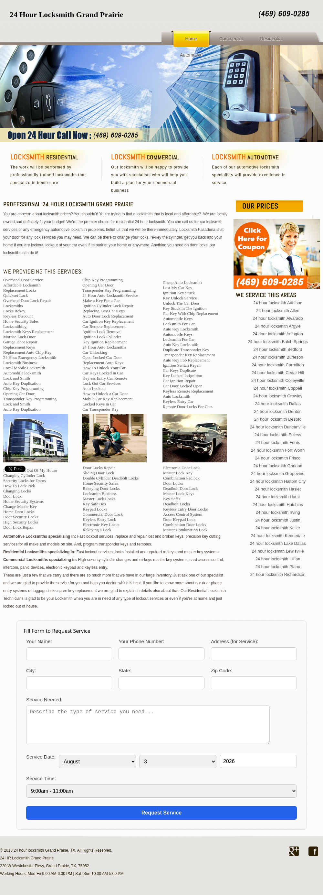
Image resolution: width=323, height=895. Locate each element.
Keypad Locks (95, 509)
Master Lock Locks (99, 498)
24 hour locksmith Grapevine (277, 473)
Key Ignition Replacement (104, 342)
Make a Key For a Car (101, 300)
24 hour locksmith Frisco (278, 458)
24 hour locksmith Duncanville (278, 427)
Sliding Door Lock (98, 472)
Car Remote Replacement (104, 326)
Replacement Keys (19, 347)
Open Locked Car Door (102, 357)
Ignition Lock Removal (101, 331)
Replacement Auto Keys (102, 362)
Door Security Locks (20, 516)
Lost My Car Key (177, 287)
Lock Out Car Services (101, 383)
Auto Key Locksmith (180, 329)
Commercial (231, 38)
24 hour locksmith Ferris (277, 442)
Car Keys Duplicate (179, 370)
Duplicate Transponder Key (186, 349)
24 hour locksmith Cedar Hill (278, 372)
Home (191, 38)
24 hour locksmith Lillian (277, 558)
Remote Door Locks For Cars (188, 406)
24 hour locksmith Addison (277, 302)
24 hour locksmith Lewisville (278, 551)
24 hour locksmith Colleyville (277, 380)
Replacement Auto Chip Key (27, 352)
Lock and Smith (16, 378)
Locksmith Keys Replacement (28, 331)
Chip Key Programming (23, 388)
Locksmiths (13, 305)
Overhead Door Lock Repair (27, 300)
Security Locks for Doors (24, 480)
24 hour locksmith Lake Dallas (278, 543)
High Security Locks (20, 522)
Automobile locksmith (22, 373)
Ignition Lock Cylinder (101, 336)
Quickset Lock (15, 295)
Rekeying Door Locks (101, 488)
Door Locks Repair (99, 467)
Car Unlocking (94, 352)
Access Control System (182, 514)
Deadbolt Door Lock (180, 488)
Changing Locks (17, 491)
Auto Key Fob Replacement (186, 360)
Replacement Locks (19, 290)
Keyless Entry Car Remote (104, 378)
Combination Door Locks (184, 524)
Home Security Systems (23, 501)
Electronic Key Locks (101, 524)
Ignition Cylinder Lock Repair (107, 305)
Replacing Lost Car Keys (103, 310)
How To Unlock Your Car (104, 367)
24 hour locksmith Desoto (278, 419)
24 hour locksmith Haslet (278, 489)
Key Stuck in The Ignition (185, 308)
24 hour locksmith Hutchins (278, 504)
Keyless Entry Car (178, 401)
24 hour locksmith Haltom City (278, 481)
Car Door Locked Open (182, 385)
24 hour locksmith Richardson (277, 574)
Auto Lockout (94, 388)
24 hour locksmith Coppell (278, 388)
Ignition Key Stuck (179, 292)
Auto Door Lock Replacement (107, 316)
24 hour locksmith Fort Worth (278, 450)
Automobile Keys (178, 318)
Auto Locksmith (176, 396)
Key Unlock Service (180, 298)
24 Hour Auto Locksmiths (104, 347)
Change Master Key (20, 506)
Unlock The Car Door (181, 303)
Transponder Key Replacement (189, 354)
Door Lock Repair (18, 527)
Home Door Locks (19, 511)
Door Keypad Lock (179, 519)
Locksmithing (14, 326)
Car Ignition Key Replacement (108, 321)
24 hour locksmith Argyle (278, 326)
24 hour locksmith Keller (277, 527)
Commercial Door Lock (103, 514)
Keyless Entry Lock (99, 519)
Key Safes (171, 498)
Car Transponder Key (100, 409)
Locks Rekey (14, 310)
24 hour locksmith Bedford (277, 349)
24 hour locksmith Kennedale (278, 535)
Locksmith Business (20, 362)
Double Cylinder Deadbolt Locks (111, 478)
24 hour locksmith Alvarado (278, 318)
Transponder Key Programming (30, 398)
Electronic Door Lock (181, 467)
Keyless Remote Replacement (188, 391)
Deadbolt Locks (176, 503)
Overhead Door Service (23, 279)
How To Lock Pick (19, 485)
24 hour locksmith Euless (278, 434)
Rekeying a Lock (97, 529)
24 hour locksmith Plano (277, 566)
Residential (271, 38)
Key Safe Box (94, 503)
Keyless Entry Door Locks (185, 509)
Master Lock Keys (178, 493)
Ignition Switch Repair (182, 365)
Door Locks (173, 483)
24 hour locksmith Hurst (278, 496)
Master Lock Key (178, 472)
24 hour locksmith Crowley (277, 396)
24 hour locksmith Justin (277, 520)
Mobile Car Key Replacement (107, 398)
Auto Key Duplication (22, 383)
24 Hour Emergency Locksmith (29, 357)
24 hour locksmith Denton (277, 411)
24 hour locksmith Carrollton (278, 364)
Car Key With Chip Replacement (190, 313)
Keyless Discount (18, 316)
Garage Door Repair (20, 342)
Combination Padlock (181, 478)
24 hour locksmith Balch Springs (278, 341)
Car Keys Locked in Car (102, 373)
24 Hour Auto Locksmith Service (110, 295)
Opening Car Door (19, 393)
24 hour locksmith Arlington (278, 333)
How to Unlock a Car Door (105, 393)
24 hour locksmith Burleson (278, 357)
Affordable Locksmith (22, 285)
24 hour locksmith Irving (277, 512)
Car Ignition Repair (179, 380)
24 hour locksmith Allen (277, 310)
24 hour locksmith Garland (277, 465)
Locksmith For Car (179, 323)
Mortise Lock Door (19, 336)
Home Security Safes (21, 321)
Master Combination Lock (185, 529)
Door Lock (12, 496)
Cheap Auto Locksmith (182, 282)
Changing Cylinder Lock (24, 475)
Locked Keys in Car (99, 404)
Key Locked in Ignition (182, 375)
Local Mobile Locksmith (24, 367)
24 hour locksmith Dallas (278, 403)
